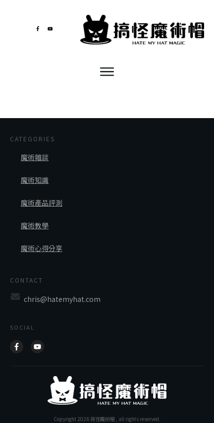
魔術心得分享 (41, 238)
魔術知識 (35, 170)
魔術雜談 (35, 147)
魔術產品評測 (41, 193)
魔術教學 (35, 215)
